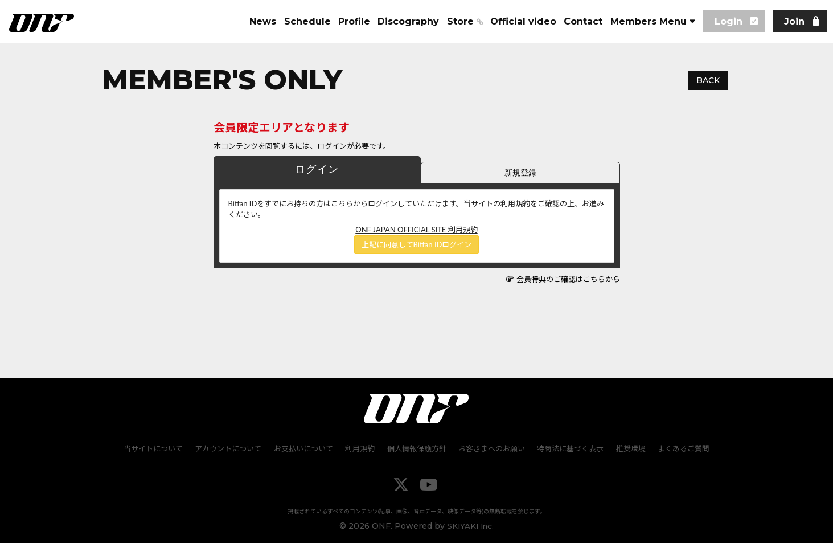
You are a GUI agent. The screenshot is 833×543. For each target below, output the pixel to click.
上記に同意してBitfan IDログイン (417, 244)
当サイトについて (156, 447)
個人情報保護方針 (416, 447)
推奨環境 (628, 447)
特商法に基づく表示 (569, 447)
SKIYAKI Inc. (470, 525)
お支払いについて (305, 447)
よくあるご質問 (681, 447)
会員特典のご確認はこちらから (568, 279)
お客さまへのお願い (491, 447)
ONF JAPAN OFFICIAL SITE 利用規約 (416, 229)
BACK (708, 80)
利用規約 (361, 447)
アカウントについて (231, 447)
